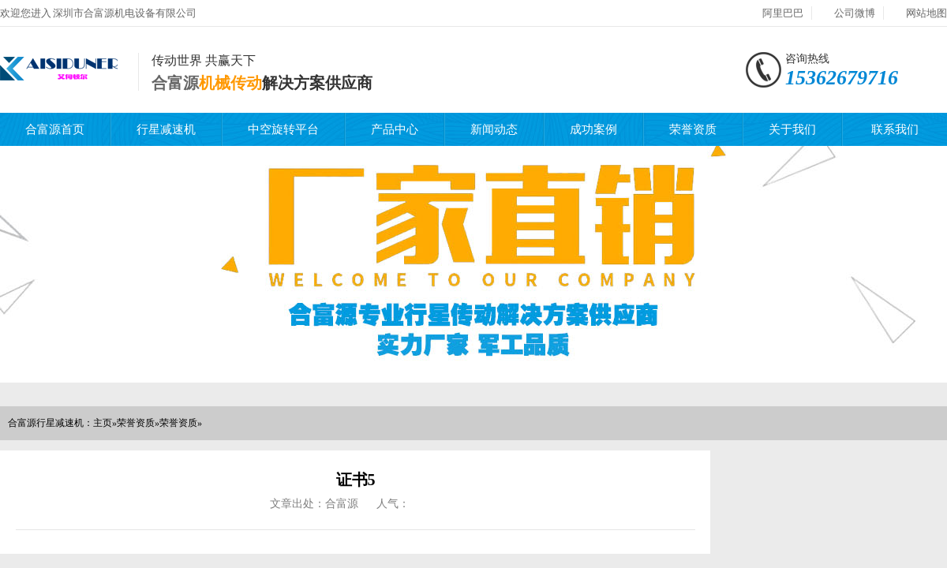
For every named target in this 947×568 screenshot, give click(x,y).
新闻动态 (494, 129)
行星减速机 (166, 129)
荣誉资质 (693, 129)
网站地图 (926, 13)
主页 (102, 422)
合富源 (175, 83)
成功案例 (593, 129)
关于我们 (792, 129)
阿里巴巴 (782, 13)
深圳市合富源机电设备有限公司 (125, 13)
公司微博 (854, 13)
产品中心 (394, 129)
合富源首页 (54, 129)
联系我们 (895, 129)
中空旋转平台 (283, 129)
